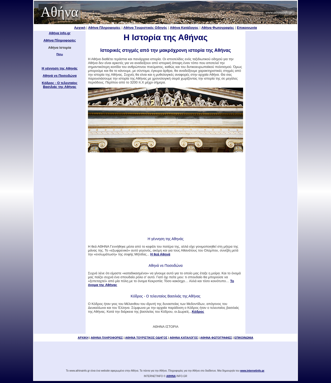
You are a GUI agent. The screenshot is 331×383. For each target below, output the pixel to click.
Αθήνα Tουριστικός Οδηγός (145, 28)
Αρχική (79, 28)
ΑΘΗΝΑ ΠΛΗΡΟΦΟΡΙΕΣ (107, 337)
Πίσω (59, 54)
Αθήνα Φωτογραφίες (217, 28)
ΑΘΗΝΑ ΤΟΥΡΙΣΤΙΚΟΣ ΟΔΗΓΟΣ (146, 337)
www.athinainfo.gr (279, 13)
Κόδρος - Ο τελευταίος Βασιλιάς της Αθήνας (60, 85)
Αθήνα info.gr (60, 33)
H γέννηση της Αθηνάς (60, 68)
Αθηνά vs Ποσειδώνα (60, 76)
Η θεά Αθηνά (160, 254)
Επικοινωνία (247, 28)
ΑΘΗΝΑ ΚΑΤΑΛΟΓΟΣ (184, 337)
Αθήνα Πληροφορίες (104, 28)
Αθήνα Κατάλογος (184, 28)
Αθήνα (59, 12)
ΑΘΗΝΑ (171, 376)
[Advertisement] (165, 194)
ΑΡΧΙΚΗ (83, 337)
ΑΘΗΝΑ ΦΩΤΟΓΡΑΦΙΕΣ (216, 337)
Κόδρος (198, 312)
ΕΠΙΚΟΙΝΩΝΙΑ (243, 337)
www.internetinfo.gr (252, 370)
